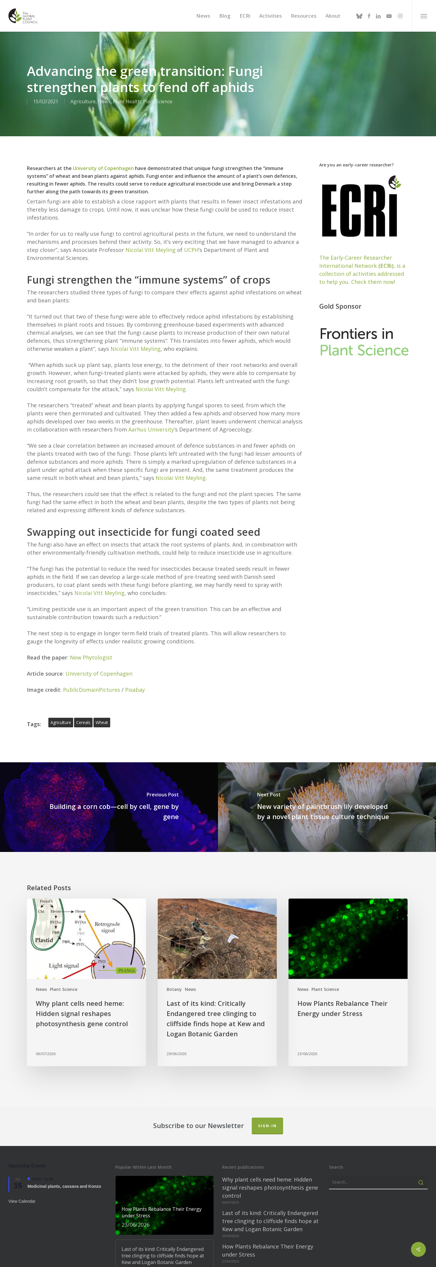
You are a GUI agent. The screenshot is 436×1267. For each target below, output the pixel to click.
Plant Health (127, 101)
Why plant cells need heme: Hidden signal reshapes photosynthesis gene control (270, 1170)
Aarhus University (151, 411)
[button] (424, 16)
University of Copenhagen (103, 150)
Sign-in (267, 1108)
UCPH (191, 232)
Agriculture (83, 101)
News (104, 101)
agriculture (60, 705)
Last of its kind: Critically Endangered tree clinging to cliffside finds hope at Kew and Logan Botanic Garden (270, 1203)
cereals (83, 705)
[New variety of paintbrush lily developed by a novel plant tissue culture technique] (327, 789)
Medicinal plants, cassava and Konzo (64, 1168)
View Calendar (22, 1184)
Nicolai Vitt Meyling (150, 232)
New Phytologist (91, 639)
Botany (174, 971)
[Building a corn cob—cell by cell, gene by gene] (109, 789)
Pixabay (135, 672)
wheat (102, 705)
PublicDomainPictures (91, 672)
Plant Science (157, 101)
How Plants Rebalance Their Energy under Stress (267, 1232)
